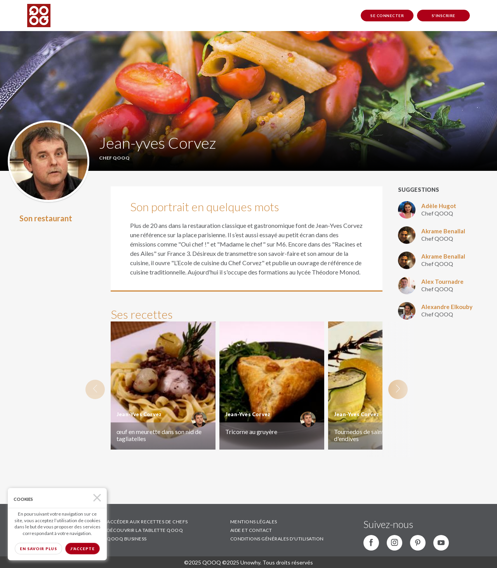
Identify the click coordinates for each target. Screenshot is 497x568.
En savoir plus (38, 548)
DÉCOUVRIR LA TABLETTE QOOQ (145, 530)
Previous (95, 389)
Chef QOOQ (437, 213)
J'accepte (82, 548)
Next (398, 389)
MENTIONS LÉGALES (253, 522)
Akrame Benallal (443, 231)
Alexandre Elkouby (447, 306)
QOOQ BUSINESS (127, 539)
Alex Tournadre (442, 281)
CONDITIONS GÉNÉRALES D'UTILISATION (277, 539)
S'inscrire (443, 15)
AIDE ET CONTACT (251, 530)
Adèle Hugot (438, 205)
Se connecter (387, 15)
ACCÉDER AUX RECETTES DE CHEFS (147, 522)
